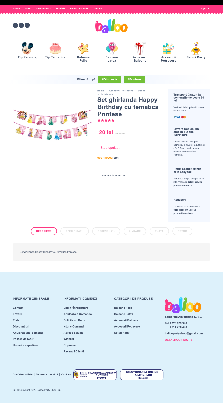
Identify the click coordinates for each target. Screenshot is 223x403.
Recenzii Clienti (74, 351)
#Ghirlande (109, 79)
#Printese (134, 79)
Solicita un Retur (74, 320)
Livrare (135, 231)
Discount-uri (43, 8)
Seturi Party (122, 333)
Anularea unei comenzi (28, 333)
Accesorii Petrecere (121, 90)
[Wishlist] (178, 25)
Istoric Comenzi (74, 327)
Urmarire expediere (25, 345)
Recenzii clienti (79, 8)
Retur (182, 231)
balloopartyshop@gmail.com (184, 333)
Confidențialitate (23, 375)
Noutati (60, 8)
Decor (141, 90)
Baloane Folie (123, 308)
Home (100, 90)
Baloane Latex (123, 314)
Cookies (66, 375)
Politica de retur (23, 339)
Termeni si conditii (47, 375)
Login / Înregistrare (76, 308)
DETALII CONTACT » (178, 340)
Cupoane (70, 345)
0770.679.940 (178, 323)
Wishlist (69, 339)
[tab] (43, 232)
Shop (28, 8)
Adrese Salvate (73, 333)
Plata (159, 231)
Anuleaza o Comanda (78, 314)
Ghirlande (107, 94)
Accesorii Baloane (126, 320)
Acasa (16, 8)
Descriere (44, 231)
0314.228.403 (178, 327)
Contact (97, 8)
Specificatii (74, 231)
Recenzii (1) (106, 231)
